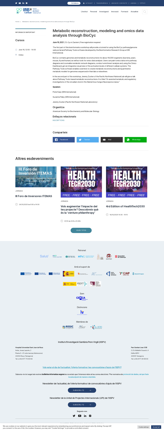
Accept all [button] (156, 427)
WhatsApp (134, 139)
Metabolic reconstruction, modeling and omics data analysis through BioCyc (48, 21)
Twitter (84, 140)
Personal (93, 11)
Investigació (104, 11)
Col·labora (74, 3)
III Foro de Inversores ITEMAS (33, 196)
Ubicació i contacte (119, 3)
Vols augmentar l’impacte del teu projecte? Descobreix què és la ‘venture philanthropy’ (80, 209)
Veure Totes (81, 231)
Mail (107, 140)
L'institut (84, 11)
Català (142, 3)
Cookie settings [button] (144, 427)
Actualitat (134, 11)
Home (17, 21)
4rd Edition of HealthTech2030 (125, 206)
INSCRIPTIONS (58, 120)
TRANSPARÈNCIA (102, 3)
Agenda (133, 3)
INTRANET (89, 3)
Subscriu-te (78, 390)
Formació (124, 11)
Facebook (61, 139)
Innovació (115, 11)
